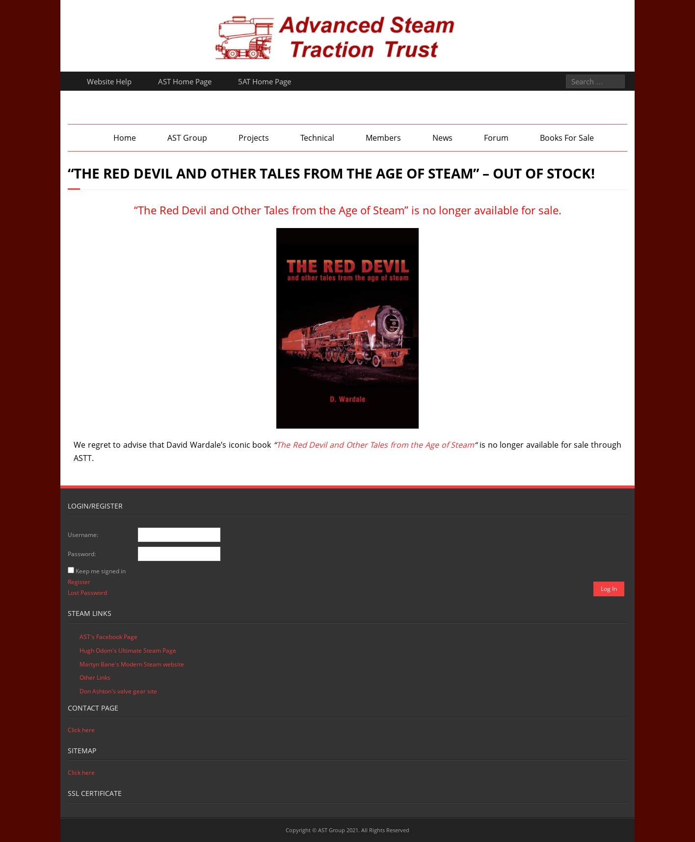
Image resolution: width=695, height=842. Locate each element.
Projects (254, 137)
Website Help (109, 81)
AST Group (187, 137)
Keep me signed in (101, 571)
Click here (81, 730)
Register (79, 582)
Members (383, 137)
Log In (609, 589)
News (442, 137)
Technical (317, 137)
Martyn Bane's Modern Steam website (132, 664)
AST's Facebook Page (108, 637)
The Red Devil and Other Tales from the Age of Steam (375, 444)
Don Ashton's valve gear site (118, 691)
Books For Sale (567, 137)
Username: (83, 535)
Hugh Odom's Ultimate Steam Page (128, 650)
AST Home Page (185, 81)
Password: (82, 554)
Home (124, 137)
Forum (496, 137)
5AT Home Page (264, 81)
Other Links (95, 677)
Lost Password (87, 592)
